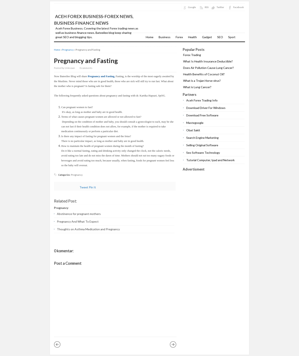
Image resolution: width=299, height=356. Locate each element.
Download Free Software (202, 115)
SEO (220, 37)
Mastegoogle (194, 122)
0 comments (86, 68)
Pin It (92, 187)
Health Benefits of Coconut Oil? (204, 74)
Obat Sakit (193, 130)
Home (149, 37)
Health (192, 37)
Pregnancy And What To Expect (78, 221)
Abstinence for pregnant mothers (79, 214)
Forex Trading (192, 55)
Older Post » (173, 344)
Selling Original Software (202, 145)
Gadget (207, 37)
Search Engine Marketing (202, 137)
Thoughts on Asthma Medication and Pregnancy (88, 229)
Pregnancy (68, 49)
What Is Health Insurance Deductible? (208, 61)
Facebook (238, 7)
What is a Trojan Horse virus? (202, 80)
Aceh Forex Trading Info (202, 100)
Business (164, 37)
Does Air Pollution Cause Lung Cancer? (208, 67)
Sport (231, 37)
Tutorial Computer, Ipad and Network (210, 160)
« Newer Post (57, 344)
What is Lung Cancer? (197, 87)
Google (192, 7)
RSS (207, 7)
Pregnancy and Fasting (86, 60)
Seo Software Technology (203, 152)
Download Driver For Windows (205, 108)
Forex (179, 37)
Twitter (220, 7)
